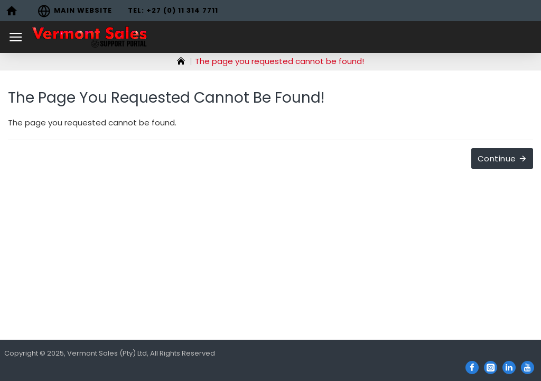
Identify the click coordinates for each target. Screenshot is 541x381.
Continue (497, 158)
